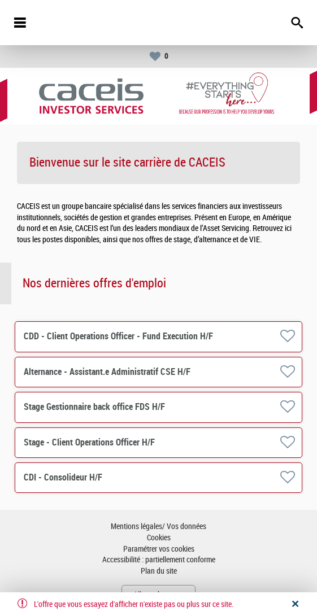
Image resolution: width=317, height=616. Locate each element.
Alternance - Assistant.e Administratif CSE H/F (107, 371)
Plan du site (159, 571)
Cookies (159, 538)
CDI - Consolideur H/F (63, 477)
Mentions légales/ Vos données (158, 526)
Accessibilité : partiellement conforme (158, 560)
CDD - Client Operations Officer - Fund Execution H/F (118, 336)
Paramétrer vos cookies (158, 549)
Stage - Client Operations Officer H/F (89, 442)
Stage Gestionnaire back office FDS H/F (94, 406)
